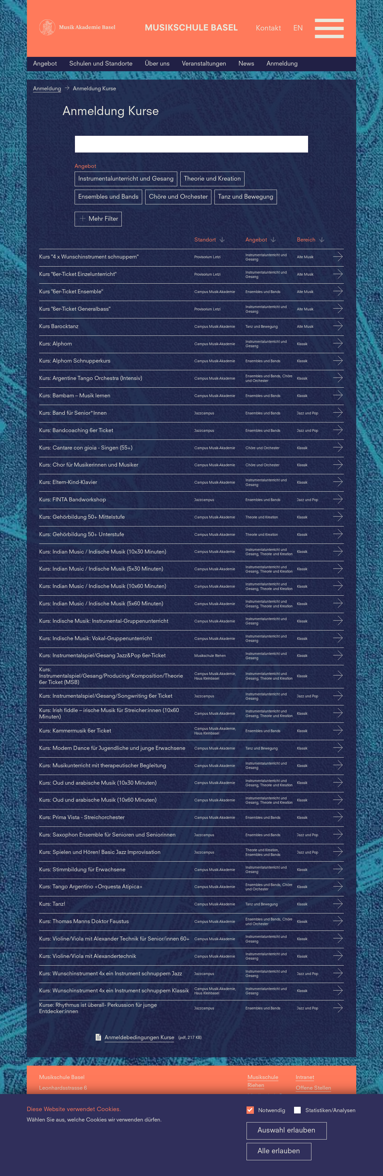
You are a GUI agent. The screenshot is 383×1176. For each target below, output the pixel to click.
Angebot (45, 64)
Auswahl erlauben (286, 1130)
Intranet (305, 1077)
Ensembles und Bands (108, 197)
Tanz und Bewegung (245, 197)
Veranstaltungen (204, 64)
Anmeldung (282, 64)
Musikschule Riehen (263, 1081)
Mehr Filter (98, 218)
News (246, 64)
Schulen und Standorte (100, 64)
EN (298, 28)
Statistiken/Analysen (330, 1110)
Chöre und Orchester (178, 197)
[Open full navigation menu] (329, 28)
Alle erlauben (279, 1151)
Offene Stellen (313, 1088)
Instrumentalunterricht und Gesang (126, 179)
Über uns (157, 64)
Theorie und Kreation (212, 179)
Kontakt (268, 28)
